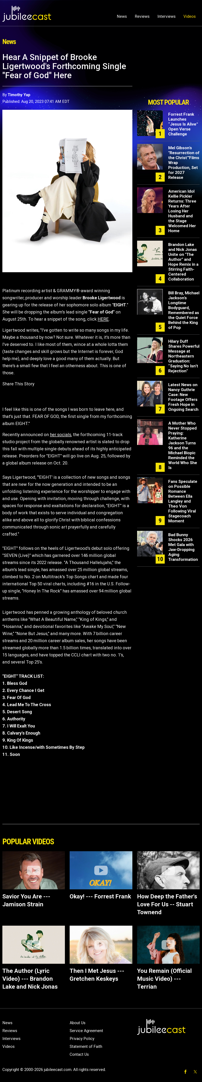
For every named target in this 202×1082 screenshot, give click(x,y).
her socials (60, 434)
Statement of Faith (86, 1046)
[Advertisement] (168, 74)
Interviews (166, 16)
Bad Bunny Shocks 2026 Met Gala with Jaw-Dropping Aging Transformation (183, 547)
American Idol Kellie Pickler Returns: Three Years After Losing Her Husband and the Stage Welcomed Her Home (182, 211)
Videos (189, 16)
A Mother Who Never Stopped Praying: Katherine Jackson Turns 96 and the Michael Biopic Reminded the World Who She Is (182, 445)
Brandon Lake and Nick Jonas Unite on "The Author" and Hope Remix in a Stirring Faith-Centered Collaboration (183, 262)
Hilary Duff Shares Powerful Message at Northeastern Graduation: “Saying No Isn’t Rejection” (183, 356)
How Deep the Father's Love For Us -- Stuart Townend (167, 904)
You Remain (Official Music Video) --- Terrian (164, 978)
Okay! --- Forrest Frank (100, 896)
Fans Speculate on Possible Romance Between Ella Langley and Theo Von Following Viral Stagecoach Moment (182, 501)
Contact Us (79, 1054)
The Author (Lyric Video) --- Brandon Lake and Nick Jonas (30, 978)
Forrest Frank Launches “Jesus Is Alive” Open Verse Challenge (183, 124)
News (122, 16)
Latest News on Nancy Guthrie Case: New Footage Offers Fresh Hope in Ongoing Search (183, 397)
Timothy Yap (19, 94)
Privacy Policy (82, 1038)
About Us (77, 1022)
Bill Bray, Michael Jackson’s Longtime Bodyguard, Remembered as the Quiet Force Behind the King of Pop (183, 310)
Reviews (142, 16)
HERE (103, 319)
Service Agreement (86, 1030)
